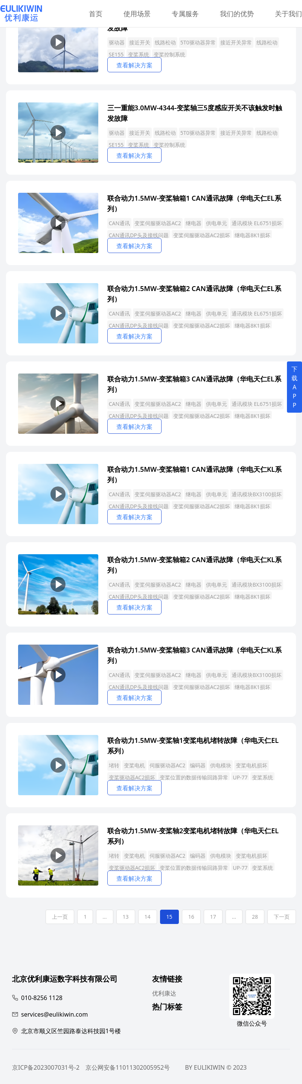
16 (191, 916)
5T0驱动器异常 (198, 42)
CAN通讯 (119, 223)
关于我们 (288, 13)
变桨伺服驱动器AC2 (157, 223)
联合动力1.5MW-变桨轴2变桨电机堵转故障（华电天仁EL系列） (193, 835)
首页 (95, 13)
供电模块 (220, 765)
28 (255, 916)
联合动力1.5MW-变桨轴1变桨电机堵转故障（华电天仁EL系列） (193, 745)
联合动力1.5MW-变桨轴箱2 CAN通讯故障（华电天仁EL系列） (194, 293)
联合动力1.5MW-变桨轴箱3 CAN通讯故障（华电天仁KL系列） (194, 654)
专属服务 (185, 13)
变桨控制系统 (169, 54)
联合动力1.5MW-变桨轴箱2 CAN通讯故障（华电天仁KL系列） (194, 564)
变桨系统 (138, 54)
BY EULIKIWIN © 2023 (216, 1067)
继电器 (193, 223)
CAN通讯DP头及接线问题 (139, 235)
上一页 (60, 916)
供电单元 (216, 223)
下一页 (282, 916)
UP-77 (240, 777)
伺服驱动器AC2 (167, 765)
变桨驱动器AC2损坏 (132, 777)
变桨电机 (134, 765)
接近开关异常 (236, 42)
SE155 (116, 54)
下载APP (294, 387)
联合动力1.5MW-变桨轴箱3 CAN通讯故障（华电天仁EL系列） (194, 383)
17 (213, 916)
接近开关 (139, 42)
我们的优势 (237, 13)
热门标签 (167, 1008)
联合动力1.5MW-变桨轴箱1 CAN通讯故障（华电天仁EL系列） (194, 203)
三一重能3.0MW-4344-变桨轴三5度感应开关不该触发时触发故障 (194, 112)
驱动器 (117, 42)
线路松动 (165, 42)
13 (126, 916)
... (104, 916)
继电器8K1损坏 (252, 235)
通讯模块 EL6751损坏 (257, 223)
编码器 (198, 765)
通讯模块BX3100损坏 (257, 494)
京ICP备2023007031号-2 (45, 1067)
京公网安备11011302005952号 (127, 1067)
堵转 (114, 765)
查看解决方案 (134, 65)
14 (148, 916)
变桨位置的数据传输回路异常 (194, 777)
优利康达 (164, 993)
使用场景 (137, 13)
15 (169, 916)
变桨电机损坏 (251, 765)
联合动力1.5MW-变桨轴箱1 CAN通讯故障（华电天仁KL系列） (194, 474)
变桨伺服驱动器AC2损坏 (201, 235)
